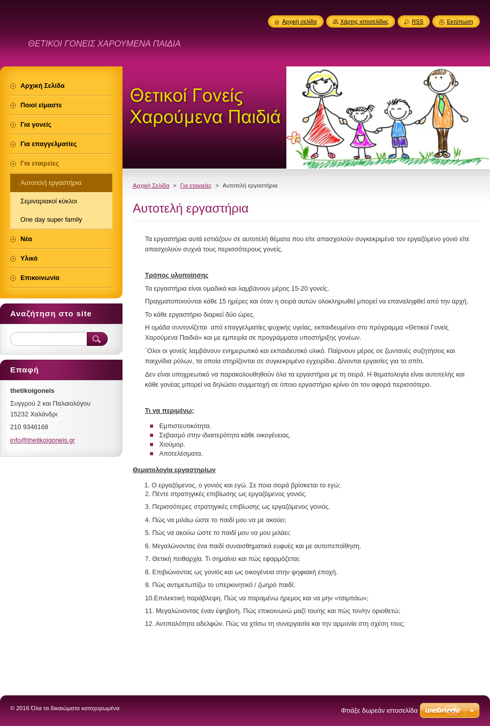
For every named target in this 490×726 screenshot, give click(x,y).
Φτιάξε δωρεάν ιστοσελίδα (379, 710)
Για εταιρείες (196, 185)
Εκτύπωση (460, 21)
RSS (417, 21)
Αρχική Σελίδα (151, 185)
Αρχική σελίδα (299, 21)
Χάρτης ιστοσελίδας (364, 21)
